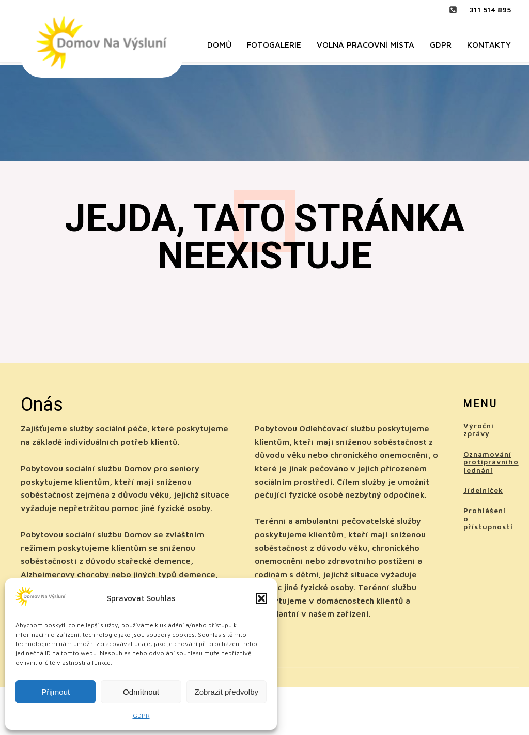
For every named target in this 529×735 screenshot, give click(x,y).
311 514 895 (490, 9)
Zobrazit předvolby (226, 691)
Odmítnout (141, 691)
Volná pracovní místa (365, 44)
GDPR (141, 715)
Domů (219, 44)
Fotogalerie (274, 44)
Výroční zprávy (478, 430)
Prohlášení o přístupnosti (488, 518)
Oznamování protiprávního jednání (491, 462)
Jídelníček (483, 490)
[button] (261, 598)
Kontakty (489, 44)
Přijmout (55, 691)
